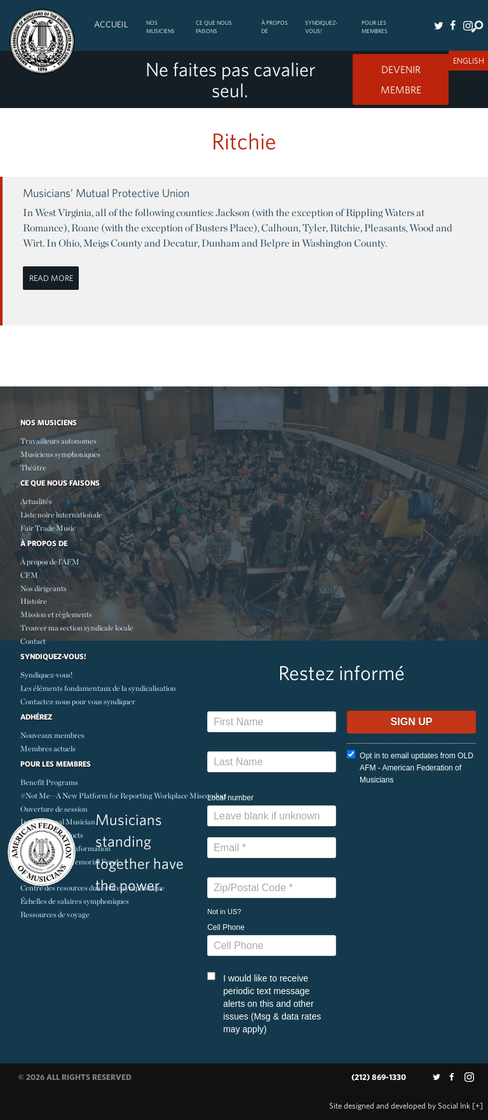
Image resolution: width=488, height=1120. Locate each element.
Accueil (111, 24)
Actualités (36, 501)
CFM (29, 575)
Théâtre (33, 467)
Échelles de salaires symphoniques (74, 901)
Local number (230, 797)
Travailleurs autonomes (58, 441)
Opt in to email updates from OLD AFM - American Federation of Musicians (410, 767)
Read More (51, 278)
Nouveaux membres (52, 735)
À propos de (274, 26)
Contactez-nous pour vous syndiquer (77, 701)
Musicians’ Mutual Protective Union (106, 193)
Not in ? (224, 911)
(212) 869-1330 (378, 1077)
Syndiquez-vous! (321, 26)
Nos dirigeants (43, 588)
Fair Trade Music (48, 528)
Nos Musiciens (160, 26)
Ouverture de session (54, 809)
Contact (33, 641)
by (399, 1105)
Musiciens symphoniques (60, 454)
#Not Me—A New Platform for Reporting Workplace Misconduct (123, 795)
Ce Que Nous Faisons (214, 26)
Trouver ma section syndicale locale (76, 627)
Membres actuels (48, 748)
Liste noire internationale (61, 514)
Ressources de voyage (55, 914)
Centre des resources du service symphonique (92, 887)
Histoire (33, 601)
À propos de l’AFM (49, 561)
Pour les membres (375, 26)
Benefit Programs (49, 782)
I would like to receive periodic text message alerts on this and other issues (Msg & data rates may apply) (264, 1003)
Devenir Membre (401, 79)
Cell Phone (226, 927)
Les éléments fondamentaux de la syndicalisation (98, 688)
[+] (477, 1105)
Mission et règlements (56, 614)
